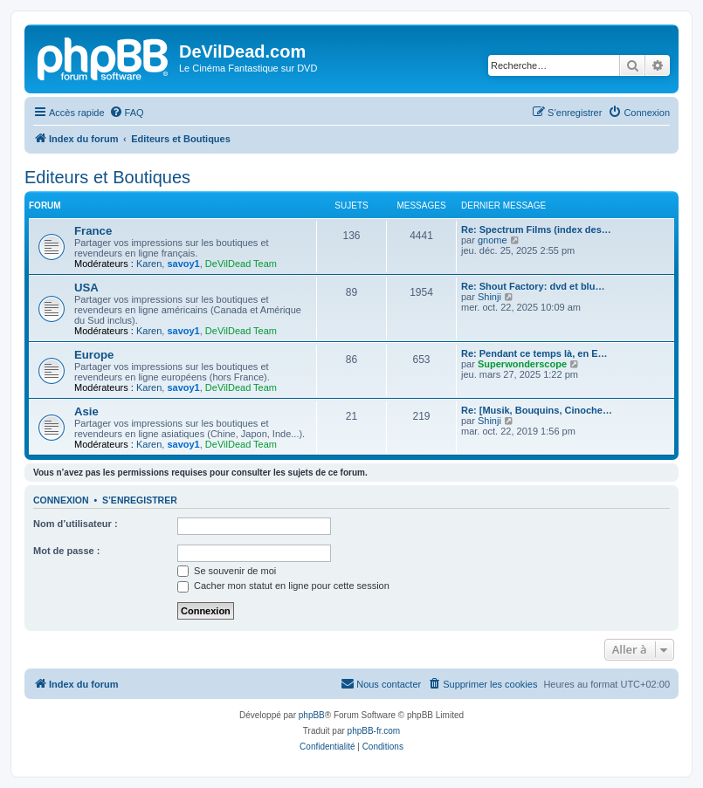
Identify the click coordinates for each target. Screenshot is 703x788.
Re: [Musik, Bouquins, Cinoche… (536, 410)
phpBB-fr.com (374, 731)
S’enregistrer (139, 500)
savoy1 (183, 263)
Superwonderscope (522, 364)
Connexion (61, 500)
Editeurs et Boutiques (107, 177)
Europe (94, 354)
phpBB (312, 715)
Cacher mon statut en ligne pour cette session (283, 585)
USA (86, 287)
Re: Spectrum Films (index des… (536, 229)
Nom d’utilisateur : (75, 523)
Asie (86, 411)
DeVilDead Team (241, 263)
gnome (492, 240)
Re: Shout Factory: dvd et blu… (532, 286)
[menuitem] (126, 112)
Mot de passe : (66, 550)
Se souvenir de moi (226, 570)
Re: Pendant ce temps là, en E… (534, 353)
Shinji (489, 296)
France (93, 230)
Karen (149, 263)
